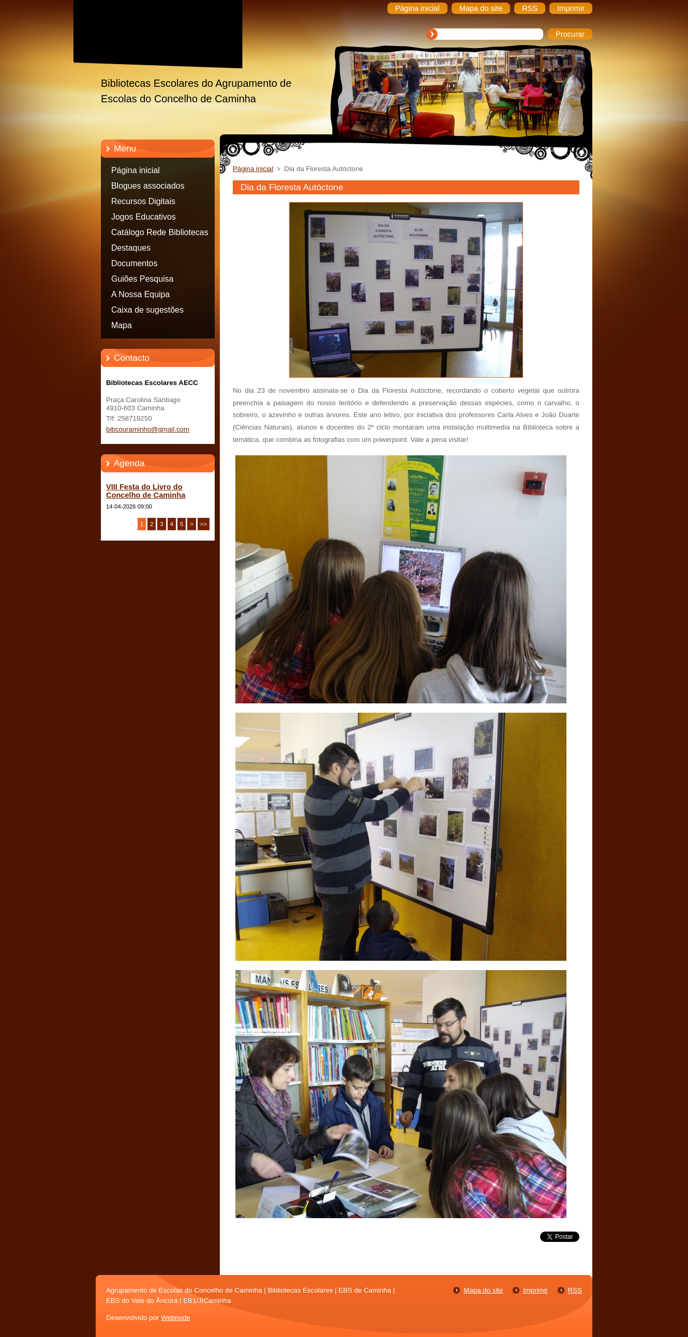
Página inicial (135, 170)
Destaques (131, 247)
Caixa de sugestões (147, 309)
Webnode (175, 1317)
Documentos (134, 263)
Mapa (121, 325)
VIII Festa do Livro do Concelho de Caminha (145, 491)
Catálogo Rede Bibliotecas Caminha (159, 234)
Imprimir (535, 1290)
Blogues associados (148, 185)
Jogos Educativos (143, 216)
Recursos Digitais (143, 201)
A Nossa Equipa (140, 294)
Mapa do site (483, 1290)
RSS (575, 1290)
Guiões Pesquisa (142, 278)
